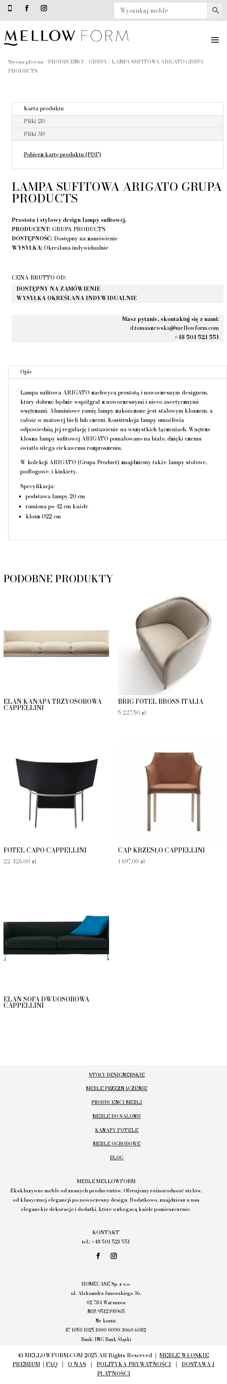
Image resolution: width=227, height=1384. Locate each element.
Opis (26, 371)
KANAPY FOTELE (117, 1130)
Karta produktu (44, 108)
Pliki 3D (34, 134)
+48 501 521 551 (197, 337)
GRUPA (98, 61)
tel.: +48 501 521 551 (106, 1241)
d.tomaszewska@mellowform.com (174, 328)
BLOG (116, 1157)
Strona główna (25, 61)
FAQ (51, 1364)
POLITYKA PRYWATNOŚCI (134, 1364)
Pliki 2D (34, 121)
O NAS (77, 1364)
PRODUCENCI (66, 61)
